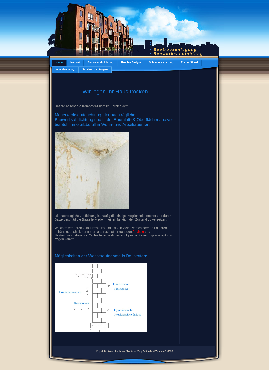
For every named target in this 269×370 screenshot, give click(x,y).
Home (59, 62)
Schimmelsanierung (161, 62)
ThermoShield (189, 62)
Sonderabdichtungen (95, 69)
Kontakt (75, 62)
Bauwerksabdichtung (100, 62)
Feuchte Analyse (131, 62)
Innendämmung (65, 69)
